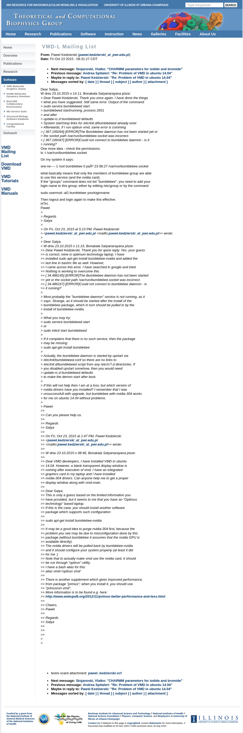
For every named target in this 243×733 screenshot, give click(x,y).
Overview (10, 55)
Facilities (183, 34)
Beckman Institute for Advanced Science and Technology (119, 713)
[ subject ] (121, 82)
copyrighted (133, 723)
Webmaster (155, 723)
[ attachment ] (157, 82)
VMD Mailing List (8, 151)
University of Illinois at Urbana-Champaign (136, 5)
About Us (208, 34)
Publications (61, 34)
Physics (126, 716)
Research (33, 34)
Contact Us (94, 723)
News (137, 34)
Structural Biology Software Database (18, 117)
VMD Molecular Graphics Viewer (16, 87)
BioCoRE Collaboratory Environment (15, 104)
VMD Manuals (9, 191)
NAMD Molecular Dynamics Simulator (18, 95)
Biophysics (164, 716)
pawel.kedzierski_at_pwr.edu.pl (71, 233)
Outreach (10, 133)
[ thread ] (104, 82)
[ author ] (137, 82)
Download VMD (11, 166)
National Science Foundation (104, 716)
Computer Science (142, 716)
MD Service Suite (17, 111)
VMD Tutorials (9, 178)
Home (11, 34)
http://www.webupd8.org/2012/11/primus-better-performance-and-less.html (105, 596)
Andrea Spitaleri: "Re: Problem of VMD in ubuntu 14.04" (127, 73)
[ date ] (91, 82)
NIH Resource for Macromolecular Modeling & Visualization (52, 5)
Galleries (158, 34)
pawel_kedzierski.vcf (105, 673)
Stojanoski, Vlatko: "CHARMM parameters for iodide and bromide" (129, 69)
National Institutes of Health (168, 713)
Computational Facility (15, 125)
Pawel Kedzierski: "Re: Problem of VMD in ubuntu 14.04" (126, 78)
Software (88, 34)
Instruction (114, 34)
